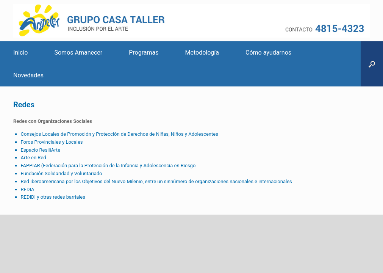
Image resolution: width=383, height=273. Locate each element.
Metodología (202, 52)
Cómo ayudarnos (268, 52)
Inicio (20, 52)
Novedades (28, 75)
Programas (143, 52)
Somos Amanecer (78, 52)
